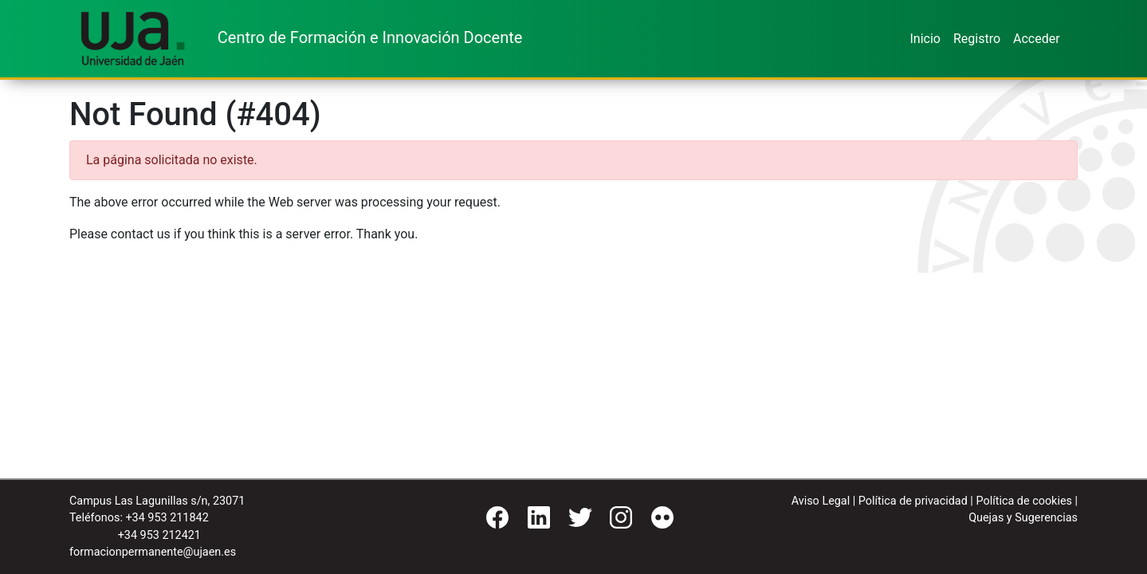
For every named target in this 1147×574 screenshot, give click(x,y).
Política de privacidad (913, 501)
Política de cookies (1024, 501)
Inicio (924, 38)
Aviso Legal (821, 501)
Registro (976, 38)
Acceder (1036, 38)
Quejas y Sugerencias (1023, 518)
